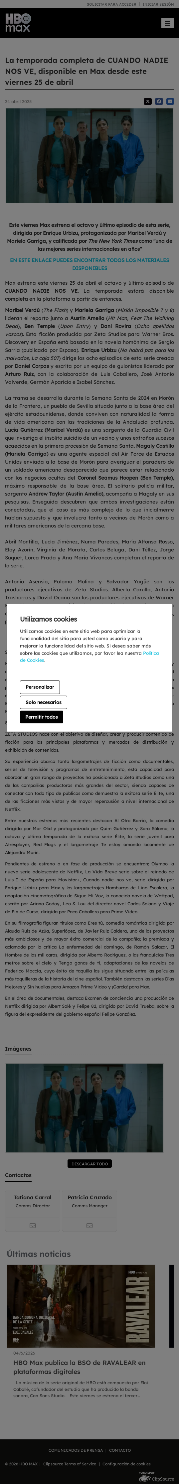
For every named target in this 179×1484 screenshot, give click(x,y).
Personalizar (40, 687)
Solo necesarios (44, 702)
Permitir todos (41, 717)
